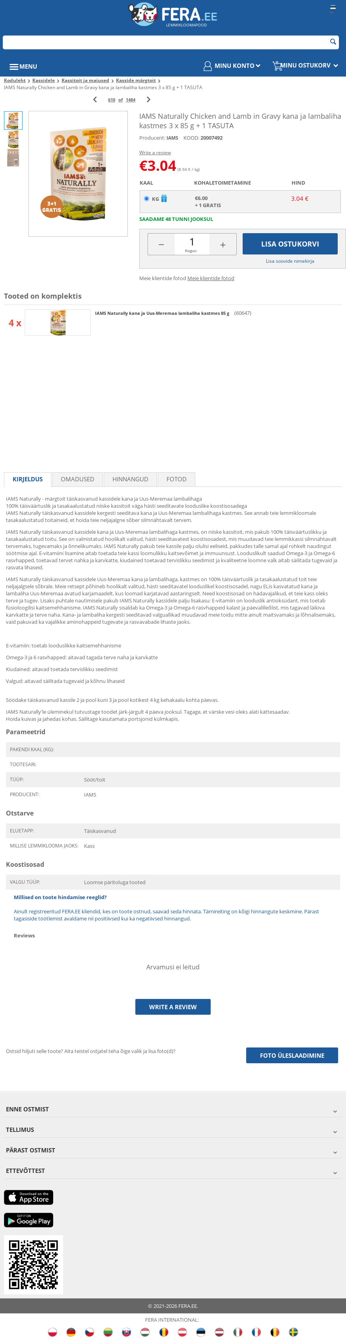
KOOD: (191, 137)
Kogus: (191, 250)
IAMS (172, 138)
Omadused (77, 479)
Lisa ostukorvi (290, 244)
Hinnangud (130, 479)
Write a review (155, 152)
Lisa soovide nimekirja (290, 261)
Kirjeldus (28, 479)
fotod (176, 479)
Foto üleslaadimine (292, 1055)
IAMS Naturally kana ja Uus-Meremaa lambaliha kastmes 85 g (162, 313)
